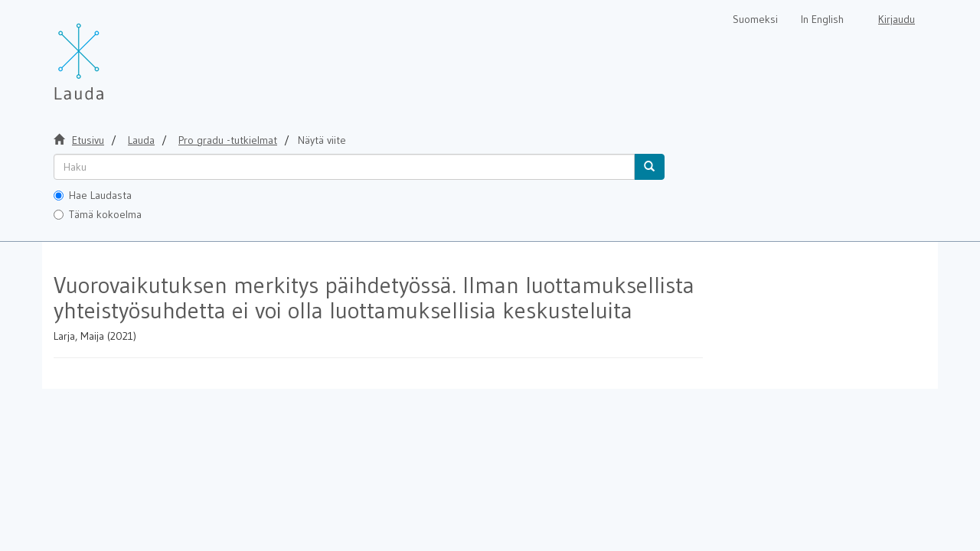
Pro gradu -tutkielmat (227, 140)
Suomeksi (755, 19)
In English (822, 19)
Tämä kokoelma (98, 214)
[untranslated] (344, 167)
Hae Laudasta (93, 195)
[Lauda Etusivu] (111, 53)
